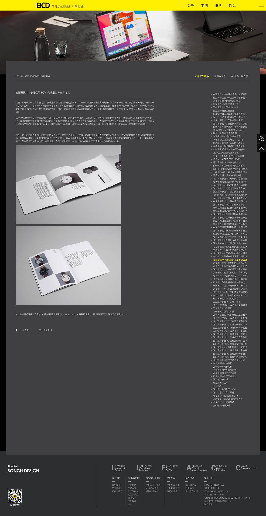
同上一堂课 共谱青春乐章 (225, 133)
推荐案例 (132, 485)
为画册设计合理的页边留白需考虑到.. (230, 272)
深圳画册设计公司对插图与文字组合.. (230, 214)
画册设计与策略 (153, 485)
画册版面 (87, 121)
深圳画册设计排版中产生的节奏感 (229, 204)
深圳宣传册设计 (100, 314)
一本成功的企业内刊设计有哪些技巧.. (230, 172)
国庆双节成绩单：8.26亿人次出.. (228, 143)
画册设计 (26, 102)
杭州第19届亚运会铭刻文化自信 (228, 140)
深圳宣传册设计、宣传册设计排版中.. (230, 340)
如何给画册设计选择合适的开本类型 (230, 279)
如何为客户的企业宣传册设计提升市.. (230, 318)
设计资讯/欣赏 (239, 76)
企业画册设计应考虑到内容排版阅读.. (230, 253)
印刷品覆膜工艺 (220, 383)
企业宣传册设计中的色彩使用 (227, 302)
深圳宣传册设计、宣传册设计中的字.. (230, 353)
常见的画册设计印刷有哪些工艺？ (229, 120)
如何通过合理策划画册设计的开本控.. (230, 276)
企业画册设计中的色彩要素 (225, 298)
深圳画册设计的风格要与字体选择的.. (230, 217)
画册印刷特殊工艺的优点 (224, 376)
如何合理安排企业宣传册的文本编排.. (230, 305)
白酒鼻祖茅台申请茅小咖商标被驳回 (230, 127)
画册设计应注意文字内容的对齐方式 (230, 234)
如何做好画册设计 (221, 405)
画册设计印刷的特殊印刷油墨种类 (229, 282)
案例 (204, 6)
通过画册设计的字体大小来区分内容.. (230, 240)
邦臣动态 (220, 76)
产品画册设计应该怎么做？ (225, 107)
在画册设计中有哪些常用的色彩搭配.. (230, 94)
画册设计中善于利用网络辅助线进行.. (230, 263)
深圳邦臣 (53, 314)
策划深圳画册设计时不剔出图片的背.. (230, 221)
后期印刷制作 (152, 491)
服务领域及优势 (153, 478)
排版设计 (74, 102)
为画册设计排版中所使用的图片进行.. (230, 250)
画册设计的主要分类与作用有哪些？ (230, 114)
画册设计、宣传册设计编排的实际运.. (230, 289)
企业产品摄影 (152, 488)
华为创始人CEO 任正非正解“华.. (228, 159)
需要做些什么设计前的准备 (225, 396)
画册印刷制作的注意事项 (224, 373)
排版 (127, 102)
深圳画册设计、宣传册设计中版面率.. (230, 269)
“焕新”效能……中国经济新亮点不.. (229, 130)
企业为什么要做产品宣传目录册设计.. (230, 97)
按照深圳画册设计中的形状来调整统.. (230, 182)
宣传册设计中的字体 (222, 308)
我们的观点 (202, 76)
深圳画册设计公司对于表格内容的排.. (230, 188)
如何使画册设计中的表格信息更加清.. (230, 237)
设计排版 (70, 109)
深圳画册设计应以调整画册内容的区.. (230, 230)
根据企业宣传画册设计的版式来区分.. (230, 247)
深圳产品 (116, 314)
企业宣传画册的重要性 (223, 110)
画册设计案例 (134, 478)
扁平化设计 (218, 386)
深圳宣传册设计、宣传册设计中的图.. (230, 331)
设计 (47, 121)
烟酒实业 (132, 498)
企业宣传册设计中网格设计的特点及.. (230, 327)
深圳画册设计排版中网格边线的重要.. (230, 185)
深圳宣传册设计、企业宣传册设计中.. (230, 324)
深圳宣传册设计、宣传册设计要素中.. (230, 334)
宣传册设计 (54, 106)
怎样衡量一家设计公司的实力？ (228, 399)
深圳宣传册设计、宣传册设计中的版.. (230, 350)
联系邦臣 (208, 478)
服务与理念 (117, 491)
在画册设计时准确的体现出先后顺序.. (230, 224)
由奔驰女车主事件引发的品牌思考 (229, 165)
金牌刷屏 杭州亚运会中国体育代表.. (230, 149)
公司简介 (116, 485)
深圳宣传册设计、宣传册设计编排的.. (230, 344)
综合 (130, 504)
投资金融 (132, 488)
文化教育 (132, 501)
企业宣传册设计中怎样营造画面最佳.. (230, 321)
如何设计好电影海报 (222, 366)
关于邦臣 (116, 478)
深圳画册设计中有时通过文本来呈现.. (230, 198)
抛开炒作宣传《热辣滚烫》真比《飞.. (230, 117)
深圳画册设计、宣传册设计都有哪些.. (230, 123)
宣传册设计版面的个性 (223, 311)
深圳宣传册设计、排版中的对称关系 (230, 357)
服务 (218, 6)
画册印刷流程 (173, 491)
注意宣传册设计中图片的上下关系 (229, 191)
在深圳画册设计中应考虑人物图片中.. (230, 201)
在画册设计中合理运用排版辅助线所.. (230, 260)
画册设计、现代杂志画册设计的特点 (230, 285)
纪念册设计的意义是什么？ (225, 104)
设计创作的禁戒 (220, 379)
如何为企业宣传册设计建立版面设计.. (230, 314)
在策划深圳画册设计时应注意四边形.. (230, 227)
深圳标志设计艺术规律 (223, 392)
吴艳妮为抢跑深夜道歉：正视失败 (229, 146)
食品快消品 (133, 494)
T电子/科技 (133, 491)
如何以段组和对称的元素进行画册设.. (230, 256)
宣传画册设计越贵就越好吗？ (227, 101)
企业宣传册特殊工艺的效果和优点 (229, 360)
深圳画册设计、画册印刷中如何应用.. (230, 347)
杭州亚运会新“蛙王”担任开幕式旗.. (229, 156)
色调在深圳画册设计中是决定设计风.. (230, 208)
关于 (190, 6)
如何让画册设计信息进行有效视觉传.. (230, 295)
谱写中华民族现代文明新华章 (227, 136)
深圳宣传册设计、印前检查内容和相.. (230, 337)
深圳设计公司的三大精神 (224, 389)
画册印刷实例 (173, 485)
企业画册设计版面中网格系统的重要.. (230, 292)
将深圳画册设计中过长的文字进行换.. (230, 178)
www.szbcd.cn (71, 314)
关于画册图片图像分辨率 (224, 370)
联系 (232, 6)
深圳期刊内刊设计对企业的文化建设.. (230, 169)
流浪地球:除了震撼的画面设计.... (228, 175)
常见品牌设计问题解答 (223, 402)
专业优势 (116, 488)
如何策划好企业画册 (222, 363)
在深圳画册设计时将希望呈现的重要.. (230, 195)
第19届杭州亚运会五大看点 (226, 153)
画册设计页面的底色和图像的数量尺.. (230, 266)
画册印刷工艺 (173, 488)
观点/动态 (189, 478)
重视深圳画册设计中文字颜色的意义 (230, 211)
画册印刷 (171, 478)
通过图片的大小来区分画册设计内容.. (230, 243)
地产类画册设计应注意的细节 (227, 162)
